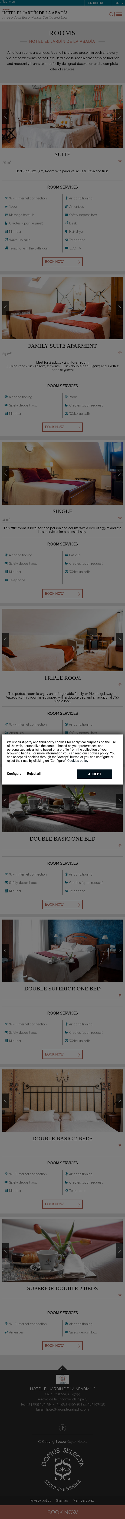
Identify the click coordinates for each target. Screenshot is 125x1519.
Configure (14, 773)
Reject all (34, 773)
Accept (94, 774)
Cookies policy (77, 761)
